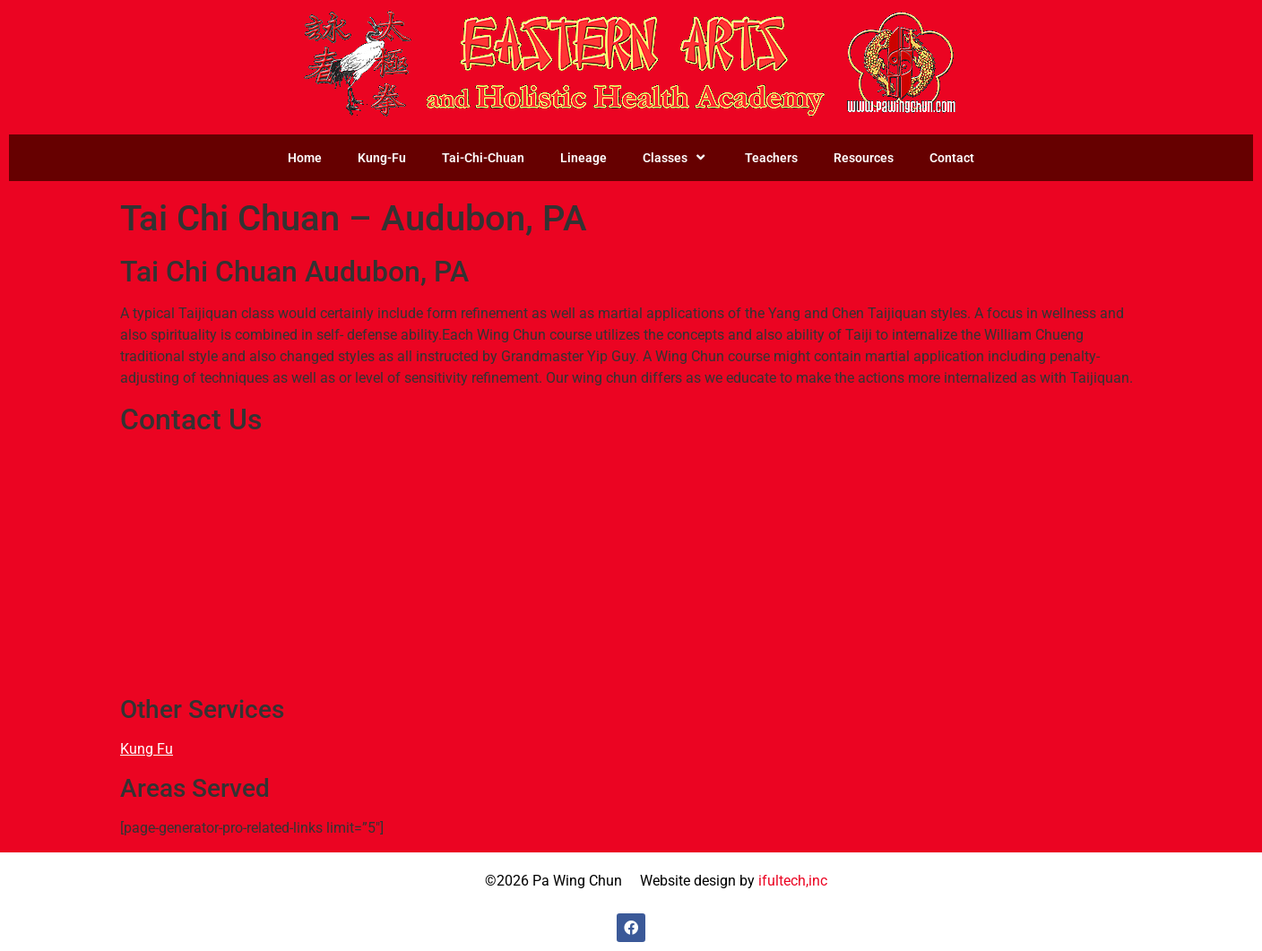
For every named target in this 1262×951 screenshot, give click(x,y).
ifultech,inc (792, 880)
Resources (864, 158)
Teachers (771, 158)
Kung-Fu (382, 158)
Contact (951, 158)
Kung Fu (146, 748)
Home (305, 158)
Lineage (583, 158)
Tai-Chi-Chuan (483, 158)
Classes (676, 158)
